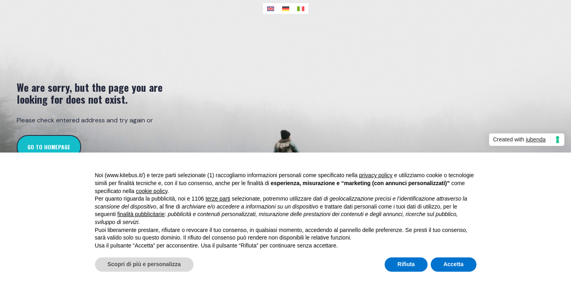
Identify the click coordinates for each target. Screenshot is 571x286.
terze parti (217, 198)
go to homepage (48, 147)
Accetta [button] (453, 264)
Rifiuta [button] (406, 264)
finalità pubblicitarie (141, 214)
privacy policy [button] (376, 175)
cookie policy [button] (151, 191)
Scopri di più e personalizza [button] (144, 264)
